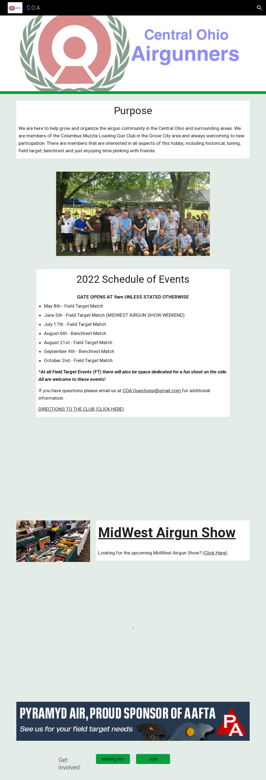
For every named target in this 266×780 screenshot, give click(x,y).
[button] (259, 7)
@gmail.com (168, 390)
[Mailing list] (113, 759)
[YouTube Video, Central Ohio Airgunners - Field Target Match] (73, 468)
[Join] (153, 759)
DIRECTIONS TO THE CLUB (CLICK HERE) (81, 409)
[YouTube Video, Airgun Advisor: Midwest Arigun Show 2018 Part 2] (193, 468)
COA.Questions (138, 390)
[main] (133, 111)
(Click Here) (215, 553)
